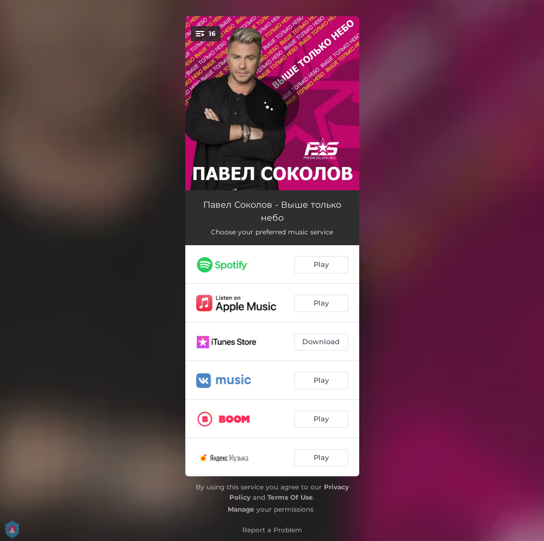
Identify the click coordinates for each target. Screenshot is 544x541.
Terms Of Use (290, 497)
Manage (241, 509)
